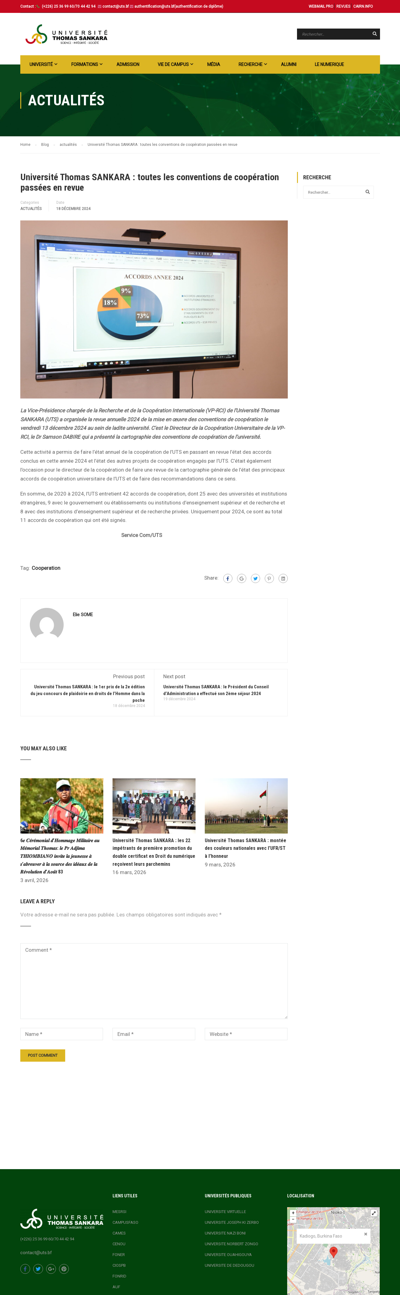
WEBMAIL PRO (321, 6)
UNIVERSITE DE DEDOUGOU (229, 1265)
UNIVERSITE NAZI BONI (225, 1233)
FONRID (119, 1276)
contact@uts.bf (115, 6)
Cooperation (46, 568)
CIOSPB (119, 1265)
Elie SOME (83, 614)
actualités (31, 209)
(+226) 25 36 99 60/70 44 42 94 (69, 6)
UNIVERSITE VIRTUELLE (225, 1211)
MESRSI (119, 1211)
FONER (119, 1254)
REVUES (343, 6)
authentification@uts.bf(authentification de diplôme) (178, 6)
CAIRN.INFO (363, 6)
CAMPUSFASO (125, 1222)
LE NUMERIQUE (329, 64)
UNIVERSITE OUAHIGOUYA (228, 1254)
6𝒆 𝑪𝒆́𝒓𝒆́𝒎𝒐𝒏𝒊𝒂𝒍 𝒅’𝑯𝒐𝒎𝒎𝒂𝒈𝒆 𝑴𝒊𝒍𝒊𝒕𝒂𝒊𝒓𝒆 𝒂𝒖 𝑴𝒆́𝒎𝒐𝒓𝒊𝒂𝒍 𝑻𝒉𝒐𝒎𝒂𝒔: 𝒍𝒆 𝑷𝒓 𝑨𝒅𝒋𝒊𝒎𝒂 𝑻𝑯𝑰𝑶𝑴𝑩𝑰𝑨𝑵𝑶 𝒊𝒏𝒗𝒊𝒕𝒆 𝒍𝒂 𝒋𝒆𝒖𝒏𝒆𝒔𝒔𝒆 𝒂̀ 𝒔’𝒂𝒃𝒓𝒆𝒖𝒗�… (60, 856)
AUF (116, 1287)
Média (213, 64)
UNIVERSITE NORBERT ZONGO (231, 1244)
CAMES (119, 1233)
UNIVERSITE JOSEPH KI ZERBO (232, 1222)
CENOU (119, 1244)
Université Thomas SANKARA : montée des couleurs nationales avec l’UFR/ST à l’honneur (245, 848)
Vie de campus (173, 64)
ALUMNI (288, 64)
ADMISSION (128, 64)
